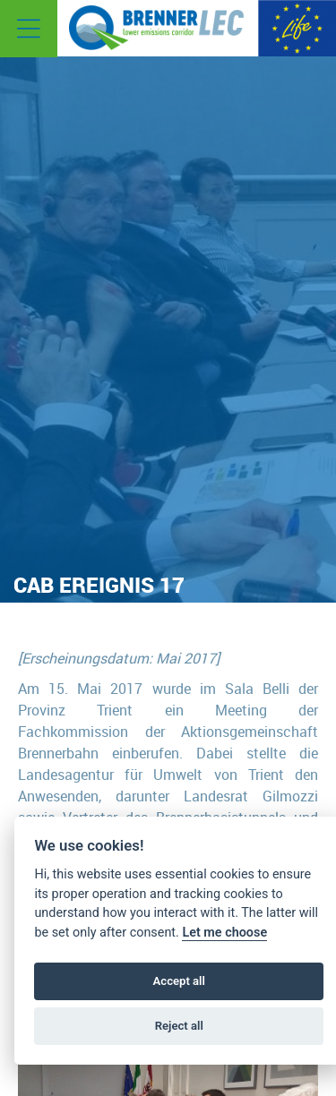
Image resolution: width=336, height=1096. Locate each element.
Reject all (179, 1025)
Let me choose (224, 932)
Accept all (179, 981)
